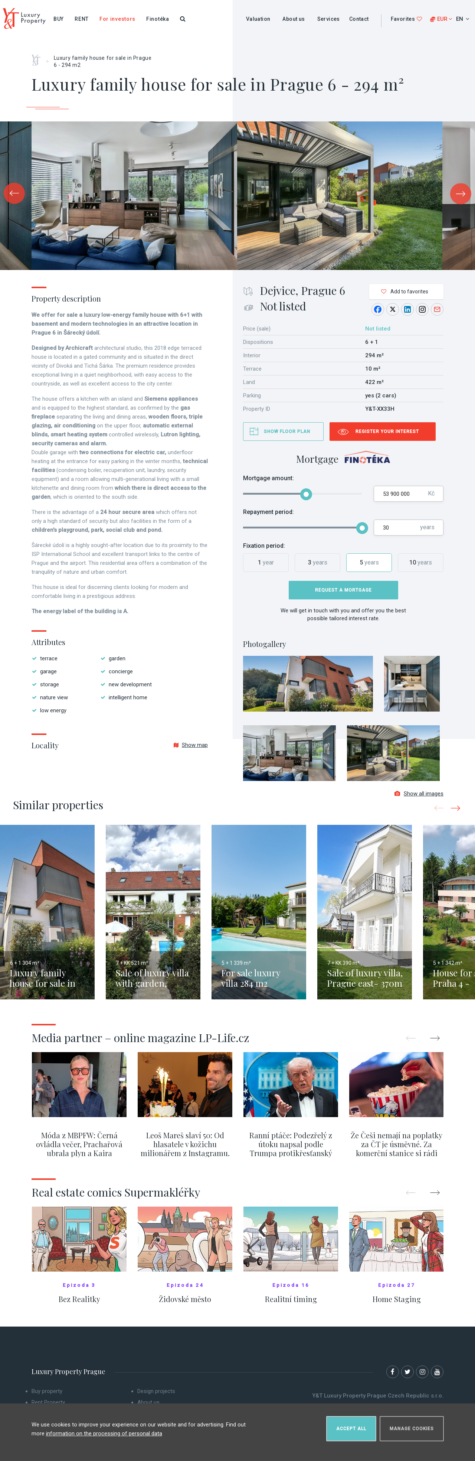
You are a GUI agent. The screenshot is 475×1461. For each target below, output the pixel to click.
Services (328, 19)
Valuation (258, 19)
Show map (191, 745)
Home (39, 58)
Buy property (47, 1395)
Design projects (156, 1395)
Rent (82, 19)
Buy (58, 19)
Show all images (418, 797)
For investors (117, 19)
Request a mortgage (343, 590)
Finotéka (157, 19)
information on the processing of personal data (104, 1431)
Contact (359, 19)
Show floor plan (287, 431)
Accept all (351, 1426)
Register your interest (387, 431)
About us (293, 19)
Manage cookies (412, 1426)
